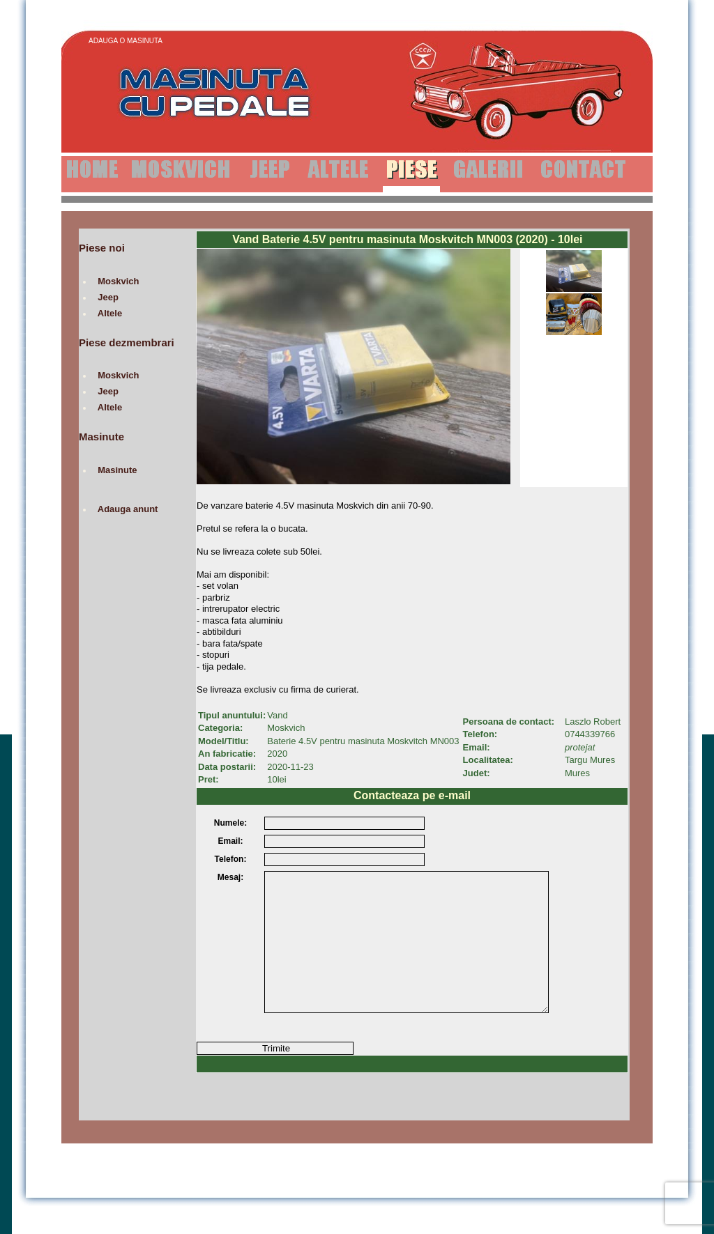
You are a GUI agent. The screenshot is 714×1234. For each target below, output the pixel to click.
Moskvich (118, 281)
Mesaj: (230, 877)
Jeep (108, 297)
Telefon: (231, 859)
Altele (110, 313)
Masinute (117, 470)
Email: (230, 841)
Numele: (230, 823)
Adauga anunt (128, 509)
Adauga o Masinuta (125, 41)
